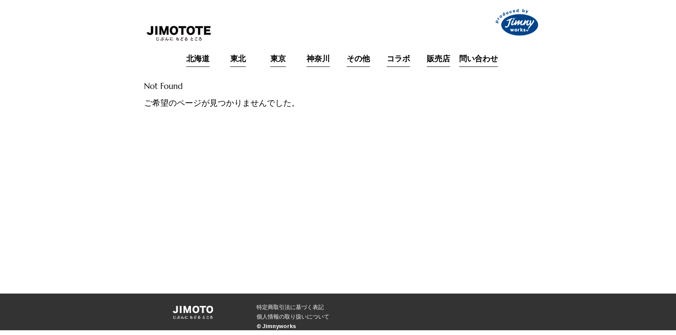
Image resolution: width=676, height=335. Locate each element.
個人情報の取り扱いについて (293, 316)
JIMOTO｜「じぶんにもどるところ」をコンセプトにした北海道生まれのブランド (178, 33)
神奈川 (318, 59)
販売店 (438, 59)
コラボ (398, 59)
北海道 (198, 59)
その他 (358, 59)
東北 (238, 59)
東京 (278, 59)
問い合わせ (478, 59)
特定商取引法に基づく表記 (290, 307)
